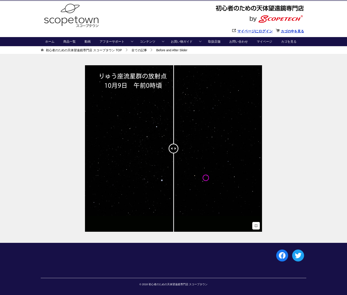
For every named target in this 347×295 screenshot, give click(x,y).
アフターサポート (112, 41)
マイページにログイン (255, 31)
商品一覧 (69, 41)
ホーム (49, 41)
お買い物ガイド (182, 41)
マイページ (264, 41)
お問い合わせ (238, 41)
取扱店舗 (214, 41)
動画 (88, 41)
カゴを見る (289, 41)
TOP (84, 50)
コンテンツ (147, 41)
